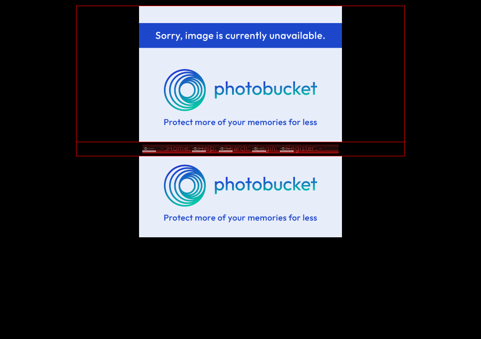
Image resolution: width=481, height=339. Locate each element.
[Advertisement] (240, 189)
